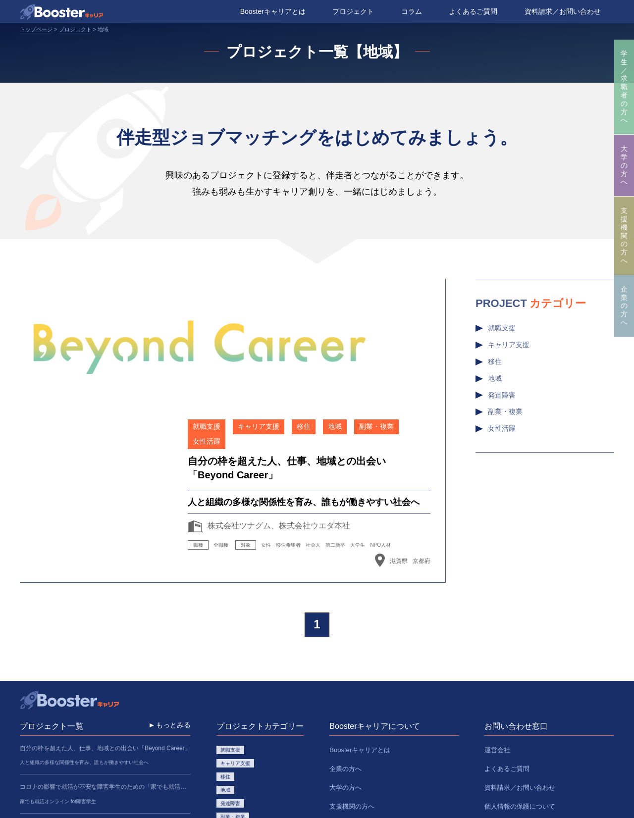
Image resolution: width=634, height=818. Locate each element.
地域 (495, 378)
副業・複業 (505, 411)
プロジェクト (353, 11)
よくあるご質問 (473, 11)
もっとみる (173, 610)
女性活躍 (502, 428)
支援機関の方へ (624, 235)
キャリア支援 (508, 345)
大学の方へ (624, 165)
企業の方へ (624, 305)
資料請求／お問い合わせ (563, 11)
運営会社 (497, 632)
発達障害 (502, 395)
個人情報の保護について (519, 673)
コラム (411, 11)
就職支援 (502, 328)
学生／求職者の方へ (624, 87)
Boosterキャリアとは (273, 11)
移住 (495, 361)
